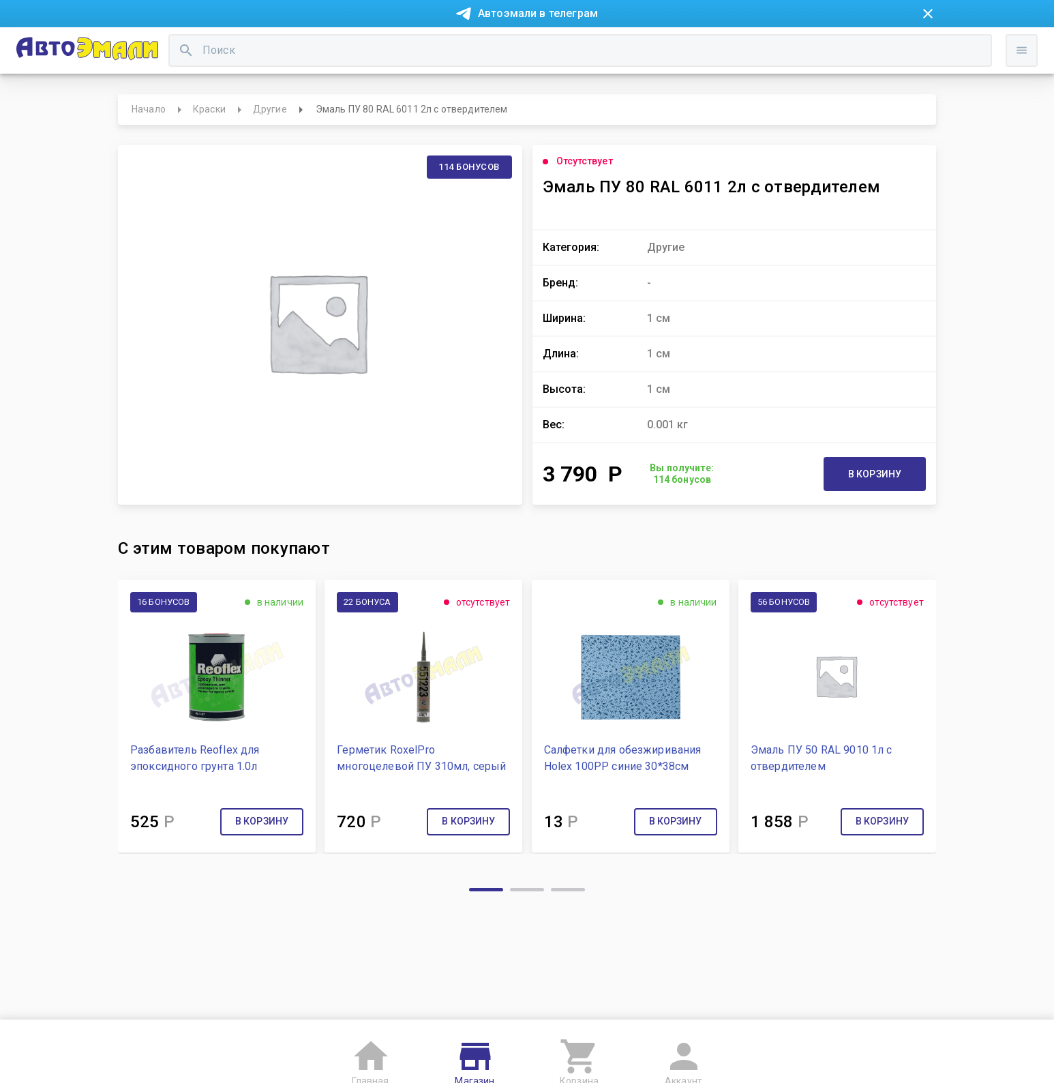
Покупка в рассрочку (259, 46)
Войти (914, 105)
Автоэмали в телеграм (538, 13)
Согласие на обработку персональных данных (210, 1060)
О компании (354, 46)
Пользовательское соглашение (400, 1060)
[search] (431, 92)
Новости (171, 46)
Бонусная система (506, 46)
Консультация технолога (734, 46)
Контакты (422, 46)
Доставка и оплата (612, 46)
